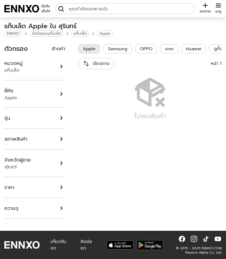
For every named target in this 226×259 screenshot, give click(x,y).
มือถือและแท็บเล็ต (46, 33)
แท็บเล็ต (80, 33)
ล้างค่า (58, 48)
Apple (104, 33)
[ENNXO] (21, 8)
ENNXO (13, 33)
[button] (182, 239)
